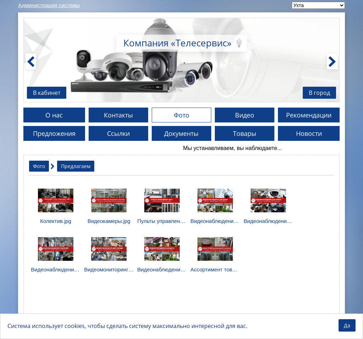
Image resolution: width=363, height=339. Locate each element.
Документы (181, 133)
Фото (181, 115)
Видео (244, 115)
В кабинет (46, 93)
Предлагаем (75, 166)
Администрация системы (49, 5)
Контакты (118, 115)
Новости (309, 133)
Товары (244, 133)
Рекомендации (308, 115)
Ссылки (118, 133)
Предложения (54, 133)
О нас (54, 115)
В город (319, 93)
